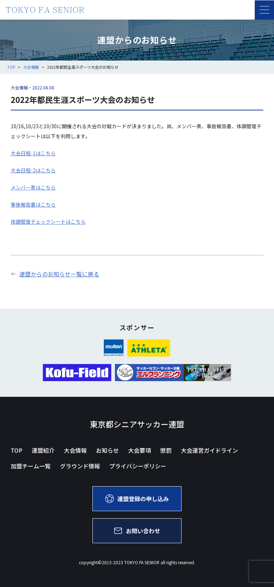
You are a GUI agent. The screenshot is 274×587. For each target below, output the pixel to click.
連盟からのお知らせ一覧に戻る (55, 274)
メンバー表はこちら (33, 187)
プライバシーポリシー (137, 466)
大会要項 (139, 450)
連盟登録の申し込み (137, 498)
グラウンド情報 (80, 466)
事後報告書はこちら (33, 204)
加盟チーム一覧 (31, 466)
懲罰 (166, 450)
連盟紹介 (43, 450)
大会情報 (75, 450)
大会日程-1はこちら (33, 153)
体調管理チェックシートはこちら (48, 221)
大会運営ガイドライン (209, 450)
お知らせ (107, 450)
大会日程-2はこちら (33, 170)
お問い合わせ (137, 530)
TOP (16, 450)
